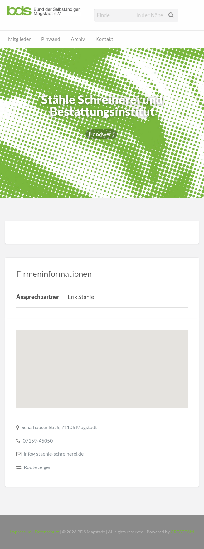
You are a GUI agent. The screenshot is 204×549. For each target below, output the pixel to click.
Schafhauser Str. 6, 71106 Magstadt (59, 427)
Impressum (21, 531)
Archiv (78, 39)
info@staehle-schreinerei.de (54, 454)
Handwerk (101, 134)
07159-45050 (38, 440)
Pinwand (50, 39)
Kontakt (104, 39)
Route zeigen (37, 467)
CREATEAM (182, 531)
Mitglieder (19, 39)
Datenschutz (47, 531)
